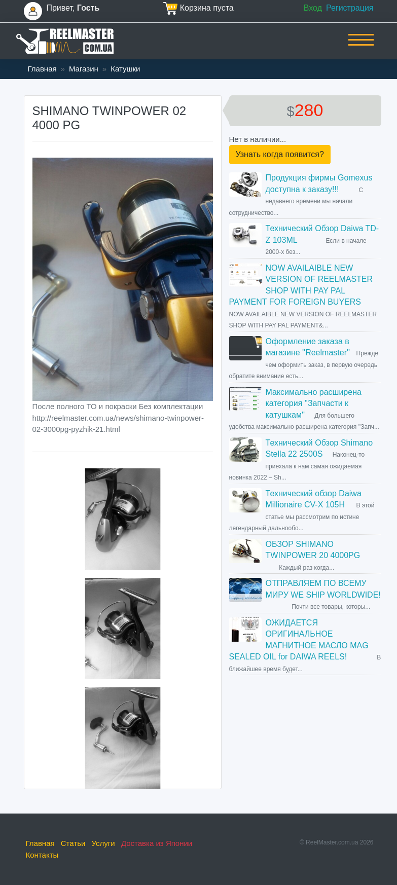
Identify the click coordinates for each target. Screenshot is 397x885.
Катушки (125, 68)
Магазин (83, 68)
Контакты (42, 855)
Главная (42, 68)
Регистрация (350, 8)
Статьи (73, 843)
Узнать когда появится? (280, 154)
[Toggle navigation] (361, 46)
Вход (313, 8)
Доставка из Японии (156, 843)
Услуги (103, 843)
